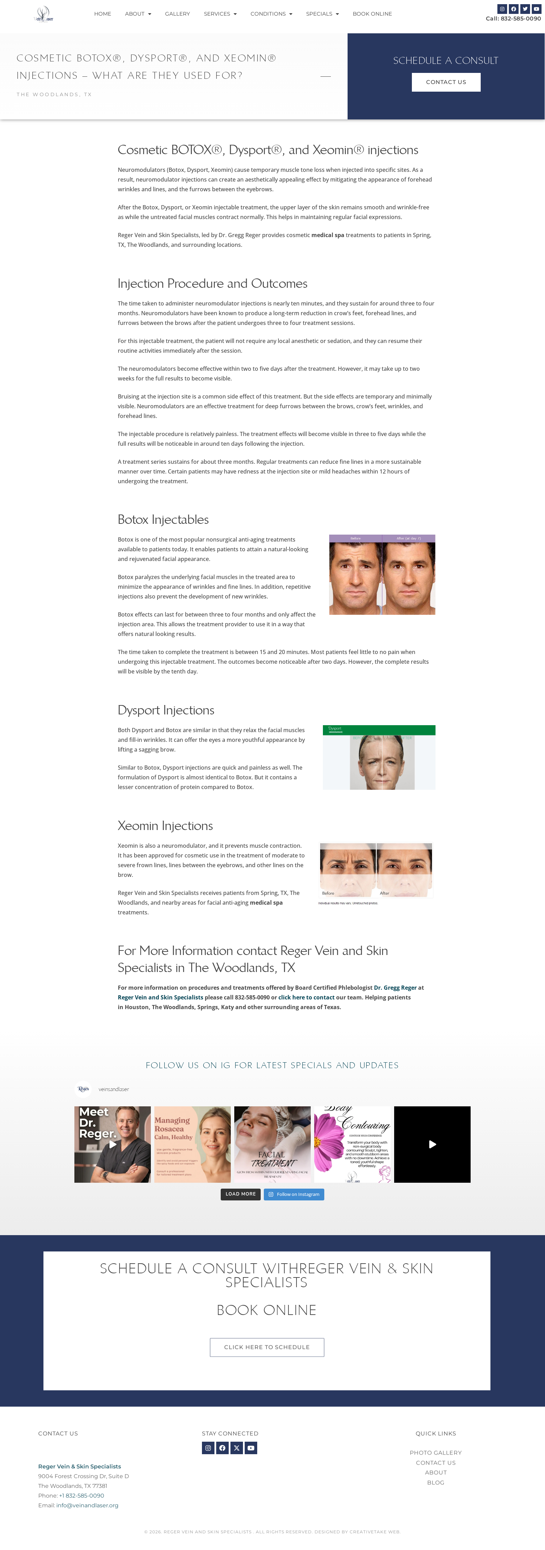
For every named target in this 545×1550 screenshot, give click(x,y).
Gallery (177, 13)
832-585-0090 (521, 18)
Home (102, 13)
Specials (322, 13)
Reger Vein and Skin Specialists (160, 997)
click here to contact (306, 997)
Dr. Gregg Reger (395, 987)
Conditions (271, 13)
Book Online (372, 13)
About (138, 13)
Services (220, 13)
